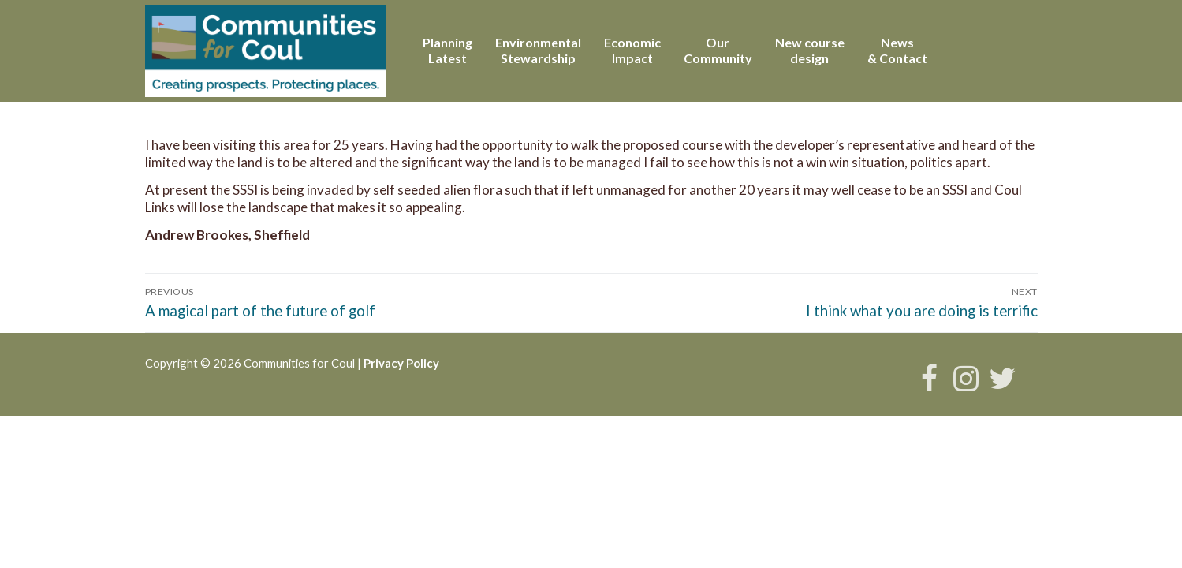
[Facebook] (929, 378)
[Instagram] (966, 378)
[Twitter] (1002, 378)
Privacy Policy (401, 363)
